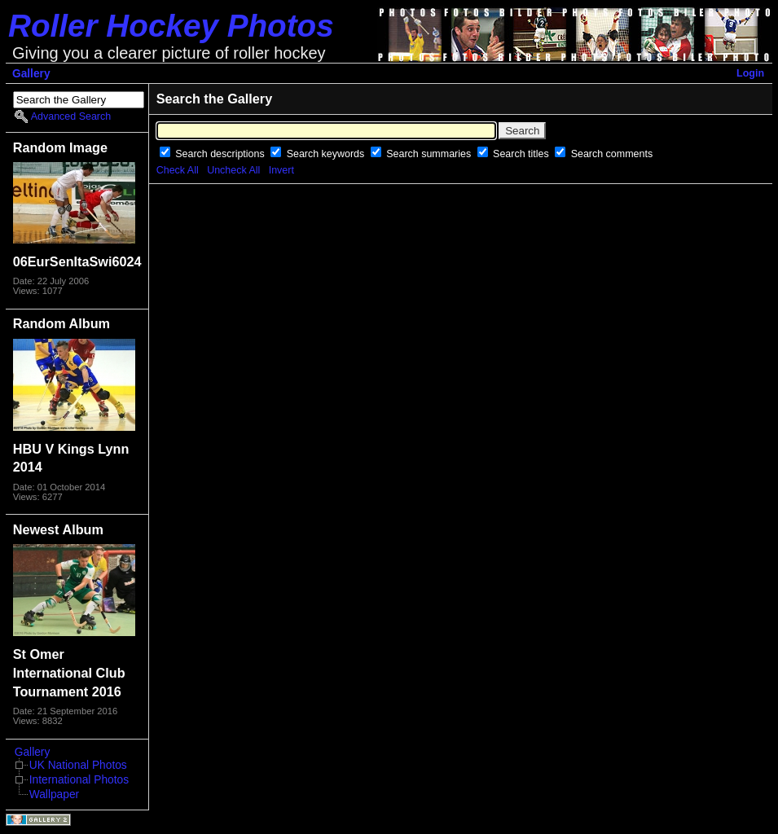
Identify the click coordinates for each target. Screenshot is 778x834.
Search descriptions (221, 154)
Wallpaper (54, 794)
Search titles (522, 154)
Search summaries (429, 154)
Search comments (612, 154)
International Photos (79, 780)
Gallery (31, 74)
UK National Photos (78, 765)
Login (750, 73)
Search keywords (327, 154)
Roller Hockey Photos (171, 25)
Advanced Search (71, 116)
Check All (177, 170)
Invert (281, 170)
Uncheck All (233, 170)
